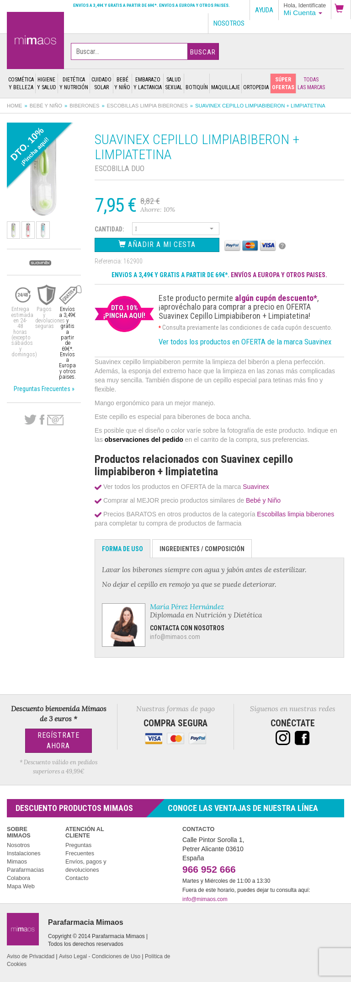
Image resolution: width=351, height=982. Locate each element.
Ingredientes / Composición (202, 549)
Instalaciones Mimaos (24, 857)
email (55, 420)
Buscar (203, 52)
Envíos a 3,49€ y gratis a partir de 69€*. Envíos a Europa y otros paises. (151, 5)
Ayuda (264, 10)
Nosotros (18, 845)
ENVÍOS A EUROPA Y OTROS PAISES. (279, 275)
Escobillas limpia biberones (147, 105)
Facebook (41, 419)
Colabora (18, 878)
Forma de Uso (122, 549)
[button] (341, 9)
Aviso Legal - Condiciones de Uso (99, 956)
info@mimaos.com (175, 636)
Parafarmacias (25, 870)
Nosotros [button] (229, 23)
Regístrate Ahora (58, 740)
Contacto (76, 878)
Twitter (30, 419)
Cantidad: (109, 229)
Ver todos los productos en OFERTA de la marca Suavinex (245, 341)
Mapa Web (21, 886)
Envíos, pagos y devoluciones (85, 866)
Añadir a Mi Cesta (157, 244)
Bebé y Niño (46, 105)
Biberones (84, 105)
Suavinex (256, 486)
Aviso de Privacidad (30, 956)
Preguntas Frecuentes (79, 849)
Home (14, 105)
